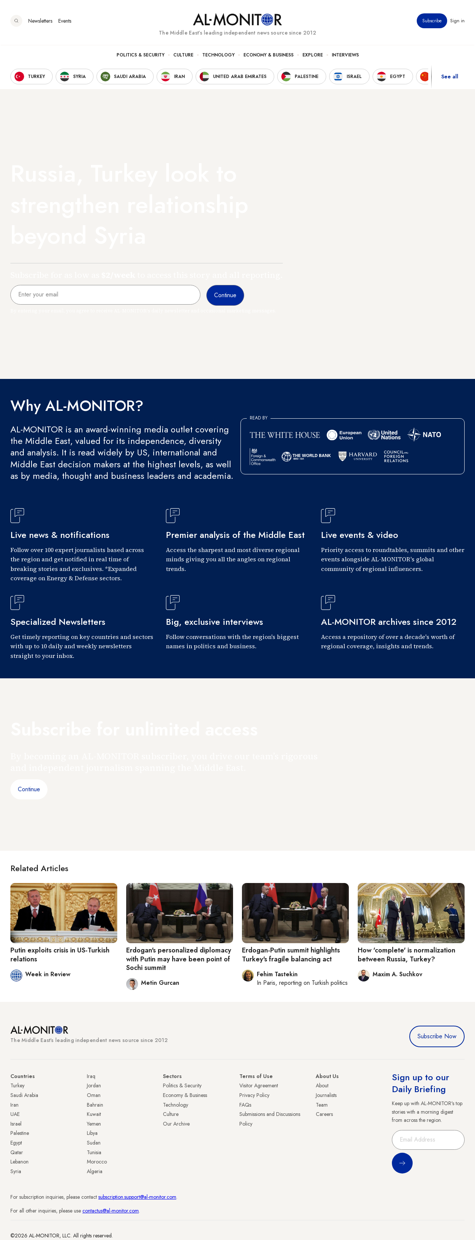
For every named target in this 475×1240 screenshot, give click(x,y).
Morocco (97, 1161)
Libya (92, 1133)
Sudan (94, 1142)
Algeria (94, 1171)
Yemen (94, 1123)
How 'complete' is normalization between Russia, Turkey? (406, 954)
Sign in (457, 22)
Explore (312, 56)
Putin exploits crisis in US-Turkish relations (59, 954)
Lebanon (19, 1161)
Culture (183, 56)
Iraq (91, 1076)
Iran (14, 1104)
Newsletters (40, 22)
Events (64, 22)
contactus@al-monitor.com (110, 1210)
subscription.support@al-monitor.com (137, 1197)
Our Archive (176, 1123)
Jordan (94, 1085)
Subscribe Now (436, 1036)
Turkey (17, 1085)
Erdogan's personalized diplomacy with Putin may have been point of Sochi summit (178, 959)
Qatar (16, 1152)
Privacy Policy (254, 1095)
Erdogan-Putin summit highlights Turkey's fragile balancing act (291, 954)
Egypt (16, 1142)
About (322, 1085)
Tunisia (94, 1152)
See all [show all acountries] (449, 77)
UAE (15, 1114)
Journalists (326, 1095)
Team (322, 1104)
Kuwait (94, 1114)
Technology (218, 56)
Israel (16, 1123)
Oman (94, 1095)
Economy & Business (268, 56)
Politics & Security (140, 56)
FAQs (245, 1104)
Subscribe (432, 22)
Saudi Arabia (24, 1095)
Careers (324, 1114)
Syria (15, 1171)
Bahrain (95, 1104)
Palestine (19, 1133)
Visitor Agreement (258, 1085)
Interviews (345, 56)
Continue (29, 789)
